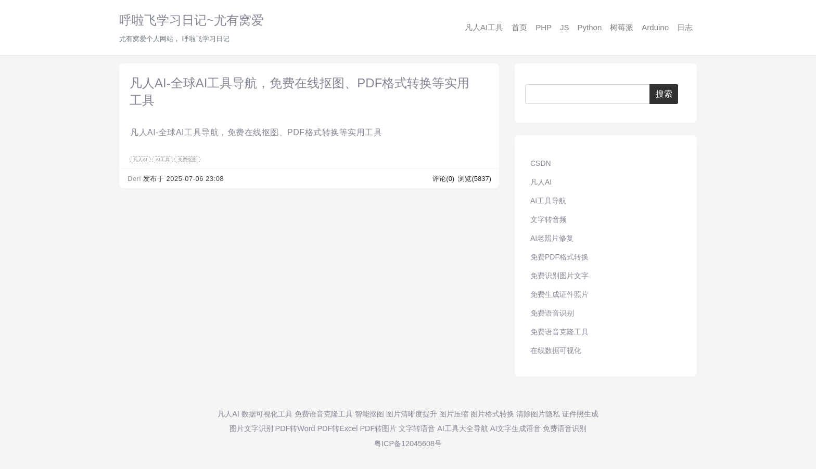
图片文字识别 (251, 428)
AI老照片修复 (551, 238)
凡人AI (140, 159)
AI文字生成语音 (515, 428)
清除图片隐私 (538, 414)
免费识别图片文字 (559, 275)
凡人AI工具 (484, 27)
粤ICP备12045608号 (408, 443)
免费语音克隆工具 (559, 332)
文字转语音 (417, 428)
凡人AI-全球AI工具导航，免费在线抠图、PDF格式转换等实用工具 (256, 132)
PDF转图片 (378, 428)
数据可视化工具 (266, 414)
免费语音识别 (552, 313)
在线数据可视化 (555, 350)
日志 (685, 27)
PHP (544, 27)
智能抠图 (369, 414)
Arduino (655, 27)
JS (564, 27)
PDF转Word (295, 428)
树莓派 (621, 27)
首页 (519, 27)
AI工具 (163, 159)
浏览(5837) (474, 179)
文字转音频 (548, 219)
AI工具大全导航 (462, 428)
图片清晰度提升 (411, 414)
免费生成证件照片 (559, 294)
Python (590, 27)
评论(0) (444, 179)
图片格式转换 (492, 414)
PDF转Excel (337, 428)
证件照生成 (580, 414)
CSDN (540, 163)
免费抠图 (187, 159)
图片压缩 (453, 414)
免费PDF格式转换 (559, 257)
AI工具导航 (548, 201)
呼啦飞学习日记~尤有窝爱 (191, 20)
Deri (134, 179)
